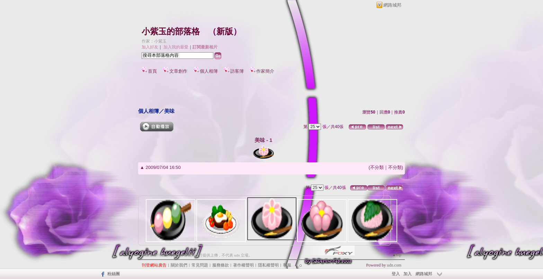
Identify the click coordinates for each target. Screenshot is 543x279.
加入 (407, 273)
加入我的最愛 (175, 47)
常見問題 (200, 265)
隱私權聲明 (268, 265)
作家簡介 (265, 71)
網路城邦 (392, 5)
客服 (287, 265)
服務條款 (220, 265)
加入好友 (150, 47)
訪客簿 (237, 71)
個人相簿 (209, 71)
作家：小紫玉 (154, 41)
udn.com (394, 265)
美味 (169, 111)
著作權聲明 (243, 265)
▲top (396, 254)
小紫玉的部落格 (171, 31)
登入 (396, 273)
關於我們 (179, 265)
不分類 (377, 167)
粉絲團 (113, 273)
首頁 (152, 71)
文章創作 (178, 71)
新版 (224, 31)
